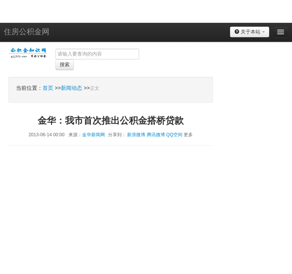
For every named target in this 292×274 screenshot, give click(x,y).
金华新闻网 (93, 134)
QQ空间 (174, 134)
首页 (48, 88)
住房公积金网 (26, 31)
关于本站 (249, 32)
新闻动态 (71, 88)
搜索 (65, 64)
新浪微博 (136, 134)
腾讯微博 (156, 134)
